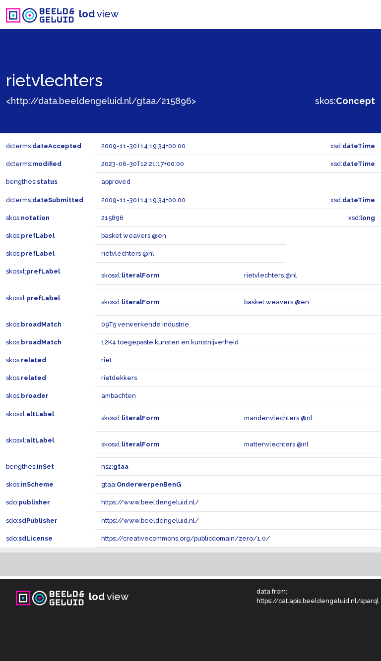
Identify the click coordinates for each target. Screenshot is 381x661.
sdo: (28, 502)
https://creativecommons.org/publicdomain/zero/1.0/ (185, 538)
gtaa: (141, 484)
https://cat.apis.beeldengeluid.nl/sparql (317, 601)
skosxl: (33, 271)
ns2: (114, 466)
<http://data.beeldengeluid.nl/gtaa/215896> (101, 101)
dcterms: (43, 146)
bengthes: (32, 181)
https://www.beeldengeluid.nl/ (150, 502)
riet (106, 360)
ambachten (118, 395)
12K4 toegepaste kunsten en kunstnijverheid (170, 342)
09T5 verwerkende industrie (145, 324)
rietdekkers (119, 378)
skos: (345, 101)
